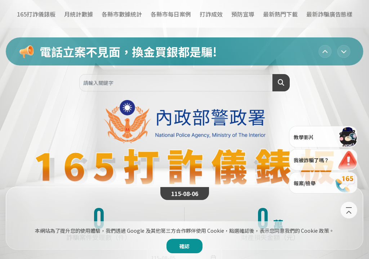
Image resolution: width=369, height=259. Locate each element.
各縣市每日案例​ (171, 14)
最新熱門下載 (280, 14)
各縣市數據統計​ (122, 14)
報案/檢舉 (325, 182)
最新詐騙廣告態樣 (329, 14)
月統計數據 (78, 14)
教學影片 (325, 136)
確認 (184, 246)
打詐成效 (211, 14)
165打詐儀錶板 (36, 14)
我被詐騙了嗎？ (325, 159)
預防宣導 (242, 14)
